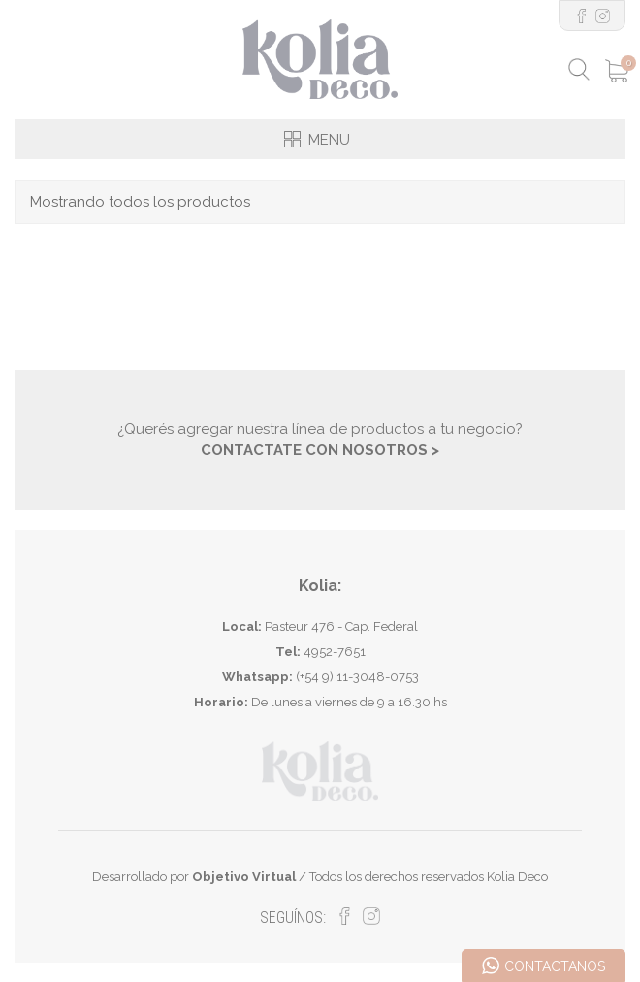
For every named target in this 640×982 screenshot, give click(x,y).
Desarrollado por (194, 876)
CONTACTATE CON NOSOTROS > (320, 450)
